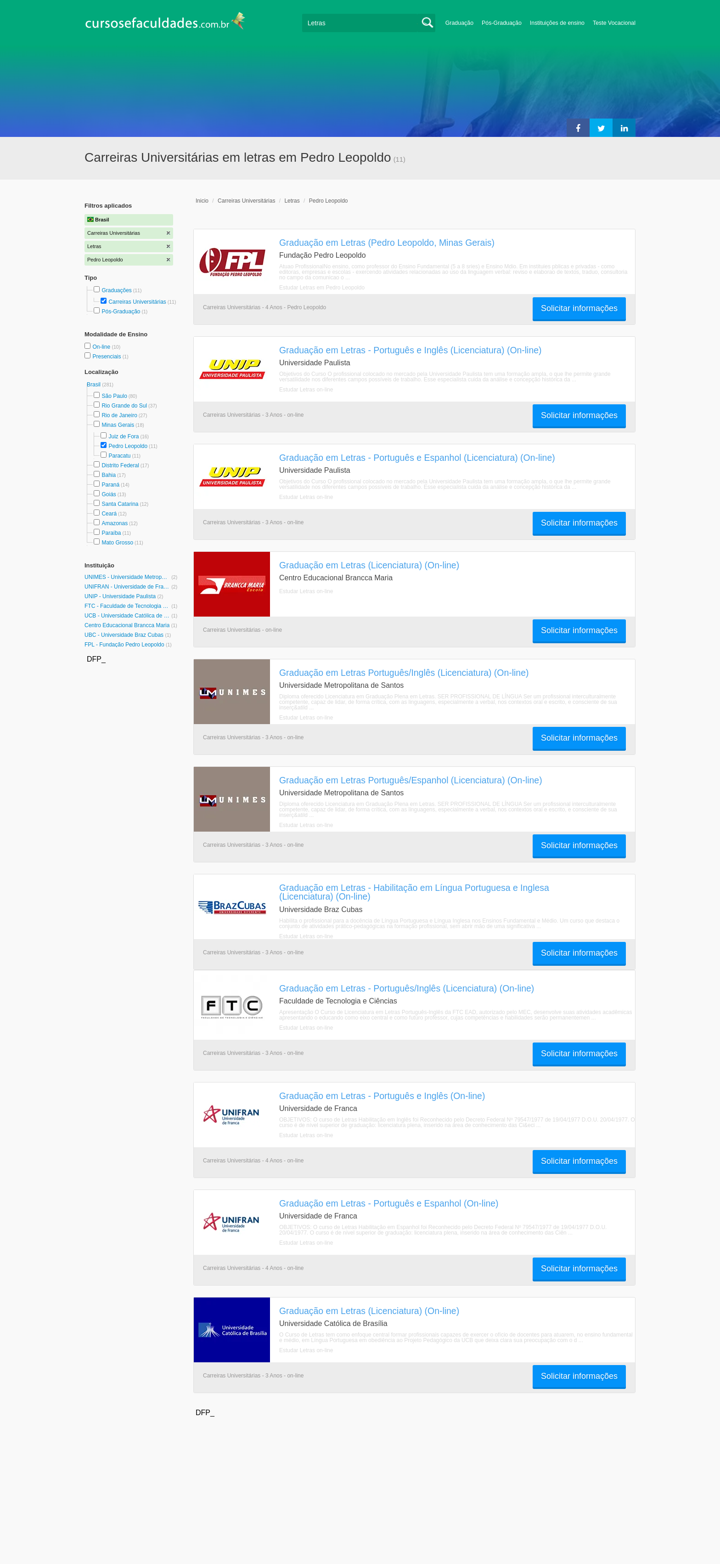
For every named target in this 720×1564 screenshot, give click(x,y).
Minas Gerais (117, 425)
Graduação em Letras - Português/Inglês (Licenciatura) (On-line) (406, 988)
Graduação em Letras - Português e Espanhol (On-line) (389, 1203)
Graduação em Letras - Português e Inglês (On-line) (382, 1096)
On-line (102, 347)
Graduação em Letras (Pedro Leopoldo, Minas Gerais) (387, 243)
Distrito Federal (120, 465)
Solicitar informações (579, 308)
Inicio (202, 201)
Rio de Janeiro (119, 415)
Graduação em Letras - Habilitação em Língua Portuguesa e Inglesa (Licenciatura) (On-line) (414, 892)
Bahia (108, 475)
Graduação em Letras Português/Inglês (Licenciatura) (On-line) (404, 673)
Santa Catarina (119, 504)
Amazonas (114, 523)
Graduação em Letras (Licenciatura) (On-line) (369, 565)
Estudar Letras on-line (306, 389)
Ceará (109, 513)
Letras (291, 201)
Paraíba (111, 533)
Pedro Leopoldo (127, 446)
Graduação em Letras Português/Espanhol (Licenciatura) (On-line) (410, 780)
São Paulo (114, 396)
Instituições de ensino (557, 23)
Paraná (110, 485)
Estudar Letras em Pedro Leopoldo (322, 287)
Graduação (459, 23)
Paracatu (119, 456)
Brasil (94, 384)
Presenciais (107, 356)
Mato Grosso (117, 542)
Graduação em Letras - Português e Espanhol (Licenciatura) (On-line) (417, 458)
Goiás (108, 494)
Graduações (116, 290)
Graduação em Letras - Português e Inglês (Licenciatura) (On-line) (410, 350)
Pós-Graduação (502, 23)
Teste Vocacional (614, 23)
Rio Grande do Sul (124, 405)
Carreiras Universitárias (137, 302)
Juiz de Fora (123, 436)
